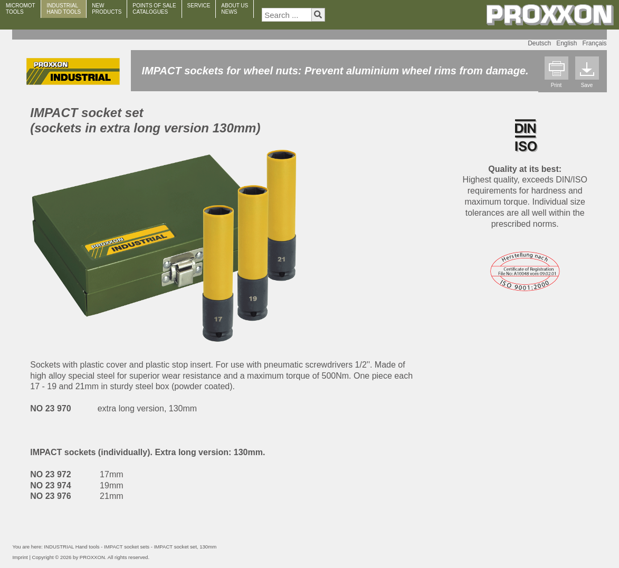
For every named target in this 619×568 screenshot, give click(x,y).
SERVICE (199, 5)
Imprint (19, 557)
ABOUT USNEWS (234, 9)
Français (595, 43)
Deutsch (539, 43)
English (566, 43)
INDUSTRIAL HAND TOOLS (64, 9)
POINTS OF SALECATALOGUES (154, 9)
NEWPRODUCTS (106, 9)
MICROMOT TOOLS (20, 9)
